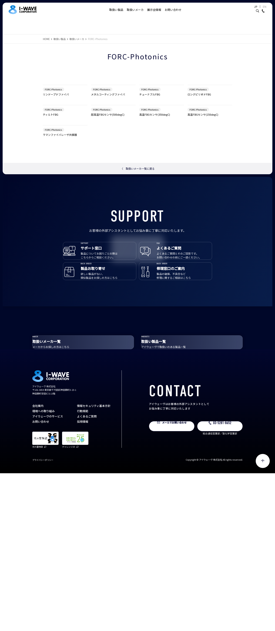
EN (256, 10)
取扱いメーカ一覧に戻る (137, 302)
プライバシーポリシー (42, 617)
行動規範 (82, 569)
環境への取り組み (43, 569)
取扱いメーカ (135, 13)
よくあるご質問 (87, 574)
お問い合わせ (173, 13)
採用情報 (82, 579)
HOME (46, 39)
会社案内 (37, 563)
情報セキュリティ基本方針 (93, 563)
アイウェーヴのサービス (47, 574)
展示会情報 (154, 13)
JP (247, 10)
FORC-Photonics (53, 133)
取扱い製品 (116, 13)
